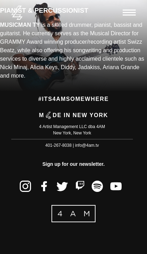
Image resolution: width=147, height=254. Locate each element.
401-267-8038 (58, 145)
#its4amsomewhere (73, 99)
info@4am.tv (87, 145)
